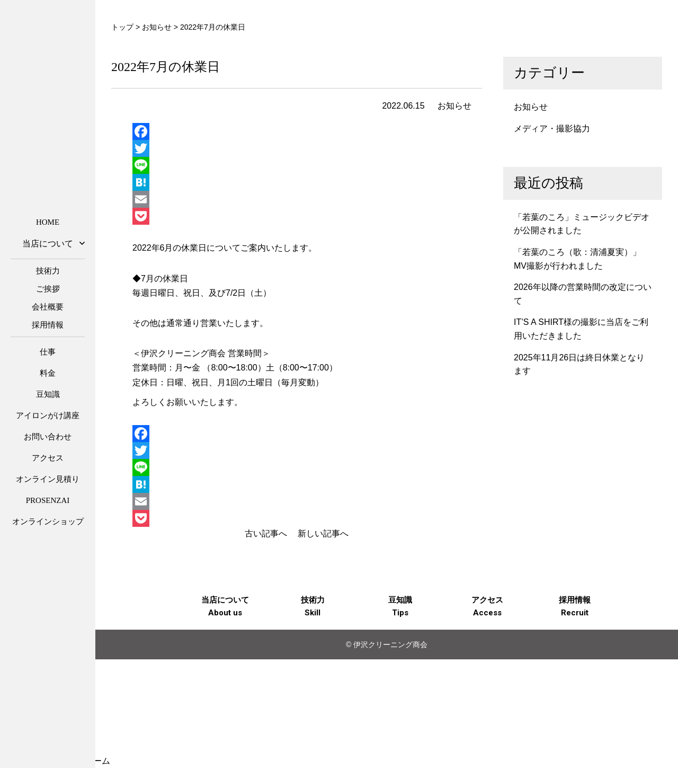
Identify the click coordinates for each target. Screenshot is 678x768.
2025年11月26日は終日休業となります (579, 364)
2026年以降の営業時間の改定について (583, 294)
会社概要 (48, 307)
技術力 (48, 271)
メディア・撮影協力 (552, 128)
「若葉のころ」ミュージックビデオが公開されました (581, 224)
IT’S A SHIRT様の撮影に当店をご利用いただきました (581, 328)
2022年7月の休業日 (165, 67)
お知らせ (454, 105)
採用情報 (48, 325)
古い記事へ (266, 533)
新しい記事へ (323, 533)
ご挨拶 (48, 289)
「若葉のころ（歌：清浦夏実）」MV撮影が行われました (577, 259)
